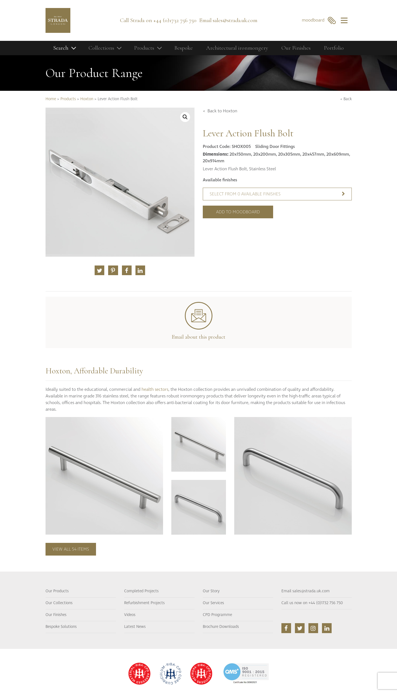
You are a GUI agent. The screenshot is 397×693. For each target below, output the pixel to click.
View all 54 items (70, 549)
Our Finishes (296, 47)
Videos (129, 615)
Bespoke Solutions (61, 627)
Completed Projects (141, 591)
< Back (346, 99)
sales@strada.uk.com (235, 20)
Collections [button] (101, 47)
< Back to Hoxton (220, 111)
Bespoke (183, 47)
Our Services (213, 603)
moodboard (319, 20)
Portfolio (334, 47)
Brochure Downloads (221, 627)
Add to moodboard (238, 212)
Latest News (135, 627)
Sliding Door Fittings (275, 147)
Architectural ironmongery (237, 47)
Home (51, 99)
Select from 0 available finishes (277, 194)
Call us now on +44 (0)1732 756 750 (312, 603)
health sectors (155, 389)
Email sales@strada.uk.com (305, 591)
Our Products (57, 591)
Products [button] (144, 47)
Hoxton (86, 99)
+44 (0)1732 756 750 (174, 20)
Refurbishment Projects (144, 603)
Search (60, 47)
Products (68, 99)
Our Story (211, 591)
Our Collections (59, 603)
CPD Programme (217, 615)
